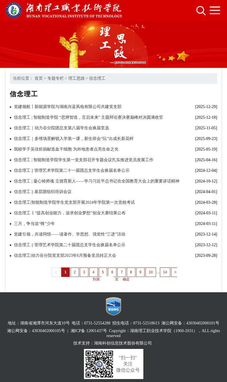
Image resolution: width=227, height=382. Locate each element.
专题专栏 (55, 78)
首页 (39, 78)
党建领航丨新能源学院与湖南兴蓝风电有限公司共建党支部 (67, 107)
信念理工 (97, 78)
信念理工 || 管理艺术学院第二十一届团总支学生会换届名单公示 (71, 170)
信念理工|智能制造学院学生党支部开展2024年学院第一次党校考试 (74, 202)
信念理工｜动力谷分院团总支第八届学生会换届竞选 (61, 128)
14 (165, 272)
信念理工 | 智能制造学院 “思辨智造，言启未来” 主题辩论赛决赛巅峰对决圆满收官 (88, 117)
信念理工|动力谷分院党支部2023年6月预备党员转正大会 (65, 255)
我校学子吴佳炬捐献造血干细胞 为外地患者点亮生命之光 (66, 149)
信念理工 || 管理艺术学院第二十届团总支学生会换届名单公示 (69, 245)
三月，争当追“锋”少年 (34, 223)
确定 (126, 279)
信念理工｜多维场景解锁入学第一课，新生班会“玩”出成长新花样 (73, 138)
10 (151, 272)
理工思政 (76, 78)
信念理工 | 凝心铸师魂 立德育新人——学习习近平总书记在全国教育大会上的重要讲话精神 (96, 181)
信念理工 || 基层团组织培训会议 (43, 192)
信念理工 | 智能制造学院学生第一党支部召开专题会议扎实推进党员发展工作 (83, 160)
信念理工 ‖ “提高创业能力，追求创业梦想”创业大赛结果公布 (69, 213)
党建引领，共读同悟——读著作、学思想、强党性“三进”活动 (69, 234)
